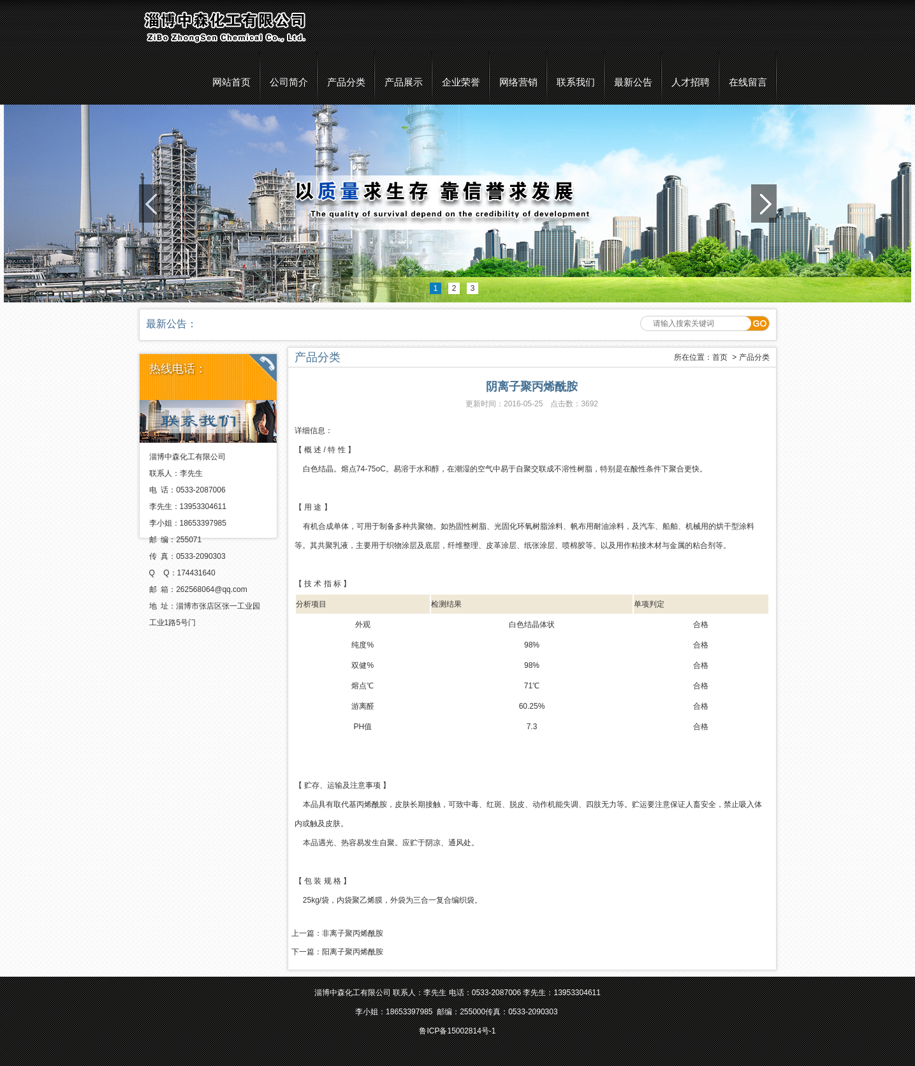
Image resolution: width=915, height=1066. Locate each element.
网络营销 (518, 82)
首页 (720, 357)
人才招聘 (690, 82)
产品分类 (346, 82)
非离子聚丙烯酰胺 (352, 933)
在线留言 (748, 82)
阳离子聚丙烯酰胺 (352, 951)
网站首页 (231, 82)
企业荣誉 (461, 82)
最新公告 (633, 82)
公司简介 (289, 82)
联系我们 (576, 82)
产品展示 (403, 82)
